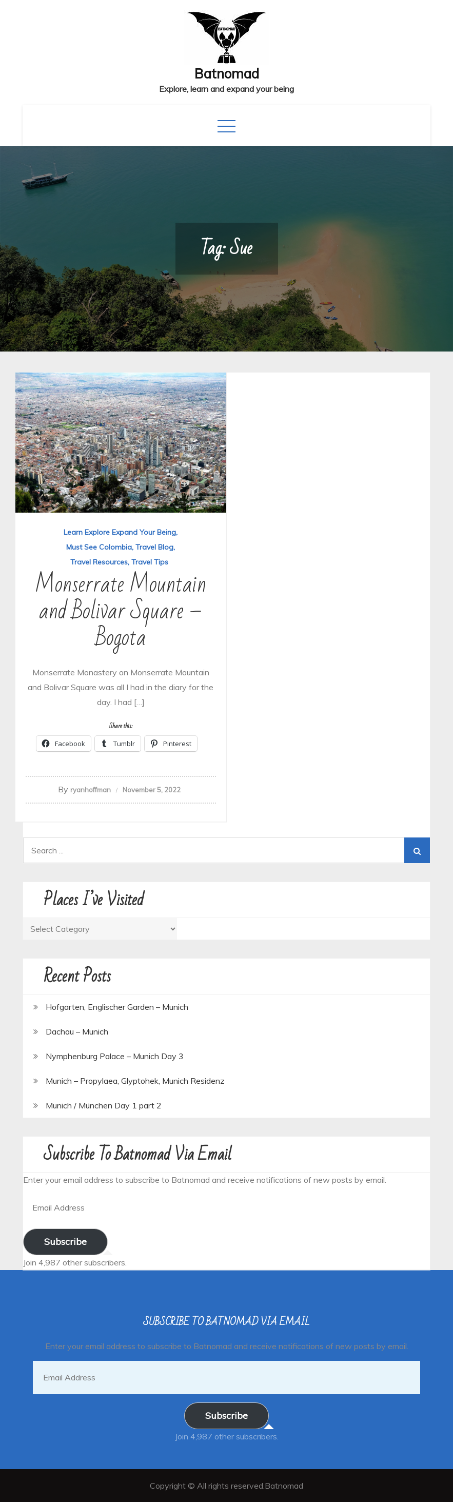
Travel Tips (149, 562)
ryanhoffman (90, 790)
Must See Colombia (99, 547)
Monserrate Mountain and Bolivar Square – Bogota (120, 611)
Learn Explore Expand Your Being (120, 532)
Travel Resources (99, 562)
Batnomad (226, 73)
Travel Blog (154, 547)
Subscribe (65, 1241)
